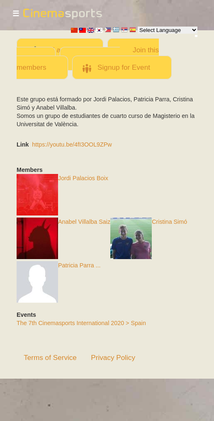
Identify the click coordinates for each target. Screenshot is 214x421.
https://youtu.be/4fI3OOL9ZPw (72, 144)
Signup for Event (123, 67)
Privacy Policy (113, 357)
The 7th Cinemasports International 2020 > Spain (81, 323)
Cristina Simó (169, 221)
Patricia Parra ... (79, 265)
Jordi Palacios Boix (83, 178)
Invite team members (68, 62)
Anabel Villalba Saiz (84, 221)
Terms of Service (50, 357)
